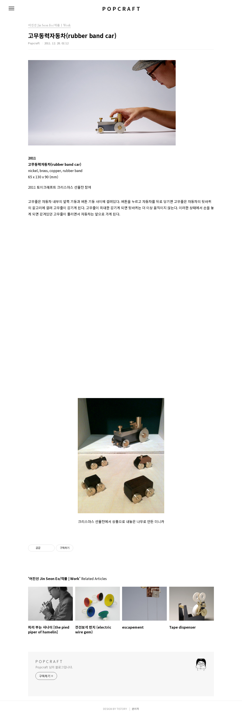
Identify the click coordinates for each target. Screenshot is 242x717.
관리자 (135, 709)
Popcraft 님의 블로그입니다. (54, 667)
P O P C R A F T (121, 8)
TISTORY (122, 709)
